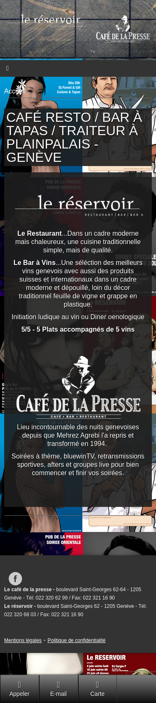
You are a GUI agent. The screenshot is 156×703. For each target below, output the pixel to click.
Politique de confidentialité (76, 640)
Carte (97, 688)
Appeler (20, 688)
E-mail (58, 688)
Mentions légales (23, 640)
